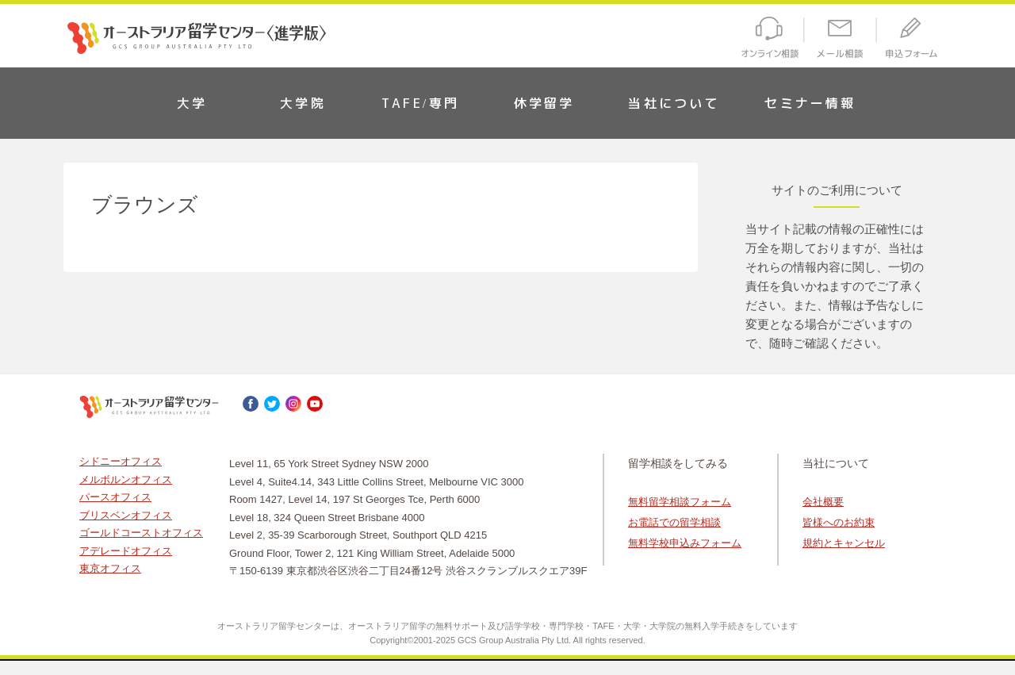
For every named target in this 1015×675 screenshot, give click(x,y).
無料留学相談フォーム (679, 502)
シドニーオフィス (120, 461)
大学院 (303, 103)
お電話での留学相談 (674, 522)
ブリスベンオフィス (125, 515)
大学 (192, 103)
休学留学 (544, 103)
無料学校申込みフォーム (684, 543)
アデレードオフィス (125, 551)
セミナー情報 (810, 103)
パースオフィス (115, 497)
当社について (673, 103)
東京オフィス (110, 568)
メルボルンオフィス (125, 479)
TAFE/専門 (420, 103)
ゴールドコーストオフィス (141, 533)
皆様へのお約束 (838, 522)
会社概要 (823, 502)
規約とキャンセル (843, 543)
